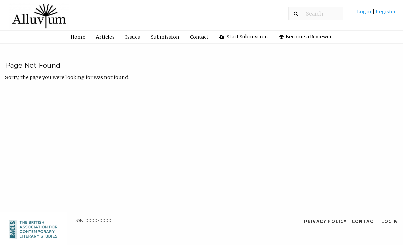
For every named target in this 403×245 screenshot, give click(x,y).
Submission (165, 37)
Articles (105, 37)
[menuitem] (376, 14)
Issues (132, 37)
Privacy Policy (325, 221)
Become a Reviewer (305, 37)
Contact (199, 37)
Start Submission (243, 37)
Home (78, 37)
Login (364, 12)
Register (385, 12)
